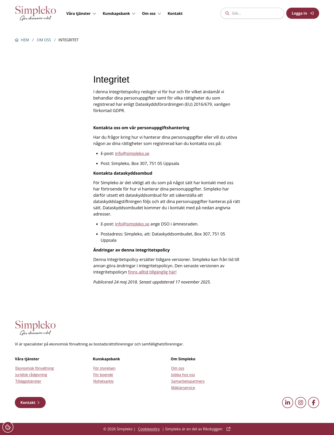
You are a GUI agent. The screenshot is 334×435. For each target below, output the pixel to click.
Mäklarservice (183, 387)
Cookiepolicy (149, 429)
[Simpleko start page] (36, 328)
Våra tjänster (81, 17)
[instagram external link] (300, 402)
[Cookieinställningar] (7, 427)
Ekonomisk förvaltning (34, 368)
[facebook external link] (313, 402)
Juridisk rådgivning (31, 374)
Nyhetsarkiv (103, 381)
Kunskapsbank (119, 17)
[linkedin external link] (287, 402)
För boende (103, 374)
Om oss (151, 17)
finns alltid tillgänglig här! (152, 272)
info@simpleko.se (132, 153)
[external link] (227, 429)
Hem (25, 39)
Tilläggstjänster (28, 381)
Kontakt (175, 17)
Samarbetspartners (188, 381)
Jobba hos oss (183, 374)
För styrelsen (104, 368)
